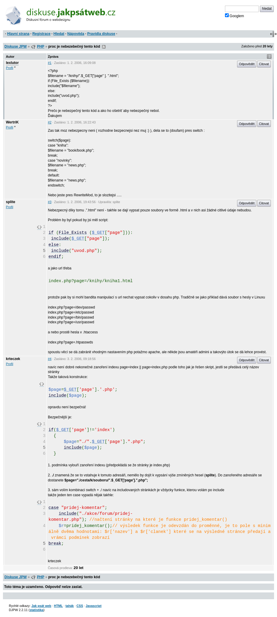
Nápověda (75, 34)
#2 (49, 122)
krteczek (13, 359)
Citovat (264, 64)
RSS (104, 47)
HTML (58, 606)
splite (10, 202)
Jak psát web (41, 606)
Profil (9, 68)
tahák (69, 606)
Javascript (93, 606)
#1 (49, 63)
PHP (40, 46)
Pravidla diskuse (101, 34)
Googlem (234, 15)
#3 (49, 202)
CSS (80, 606)
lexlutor (12, 63)
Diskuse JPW (15, 46)
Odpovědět (247, 64)
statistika (36, 610)
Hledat (59, 34)
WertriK (12, 122)
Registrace (41, 34)
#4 (49, 359)
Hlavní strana (18, 34)
